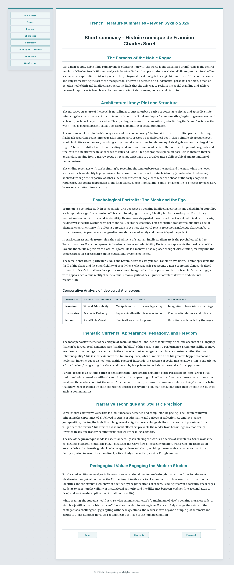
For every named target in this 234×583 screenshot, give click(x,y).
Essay (30, 22)
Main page (30, 15)
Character (30, 36)
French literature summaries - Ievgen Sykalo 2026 (139, 23)
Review (30, 29)
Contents (139, 535)
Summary (30, 42)
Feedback (30, 56)
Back (87, 535)
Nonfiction (30, 63)
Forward (191, 535)
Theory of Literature (30, 49)
